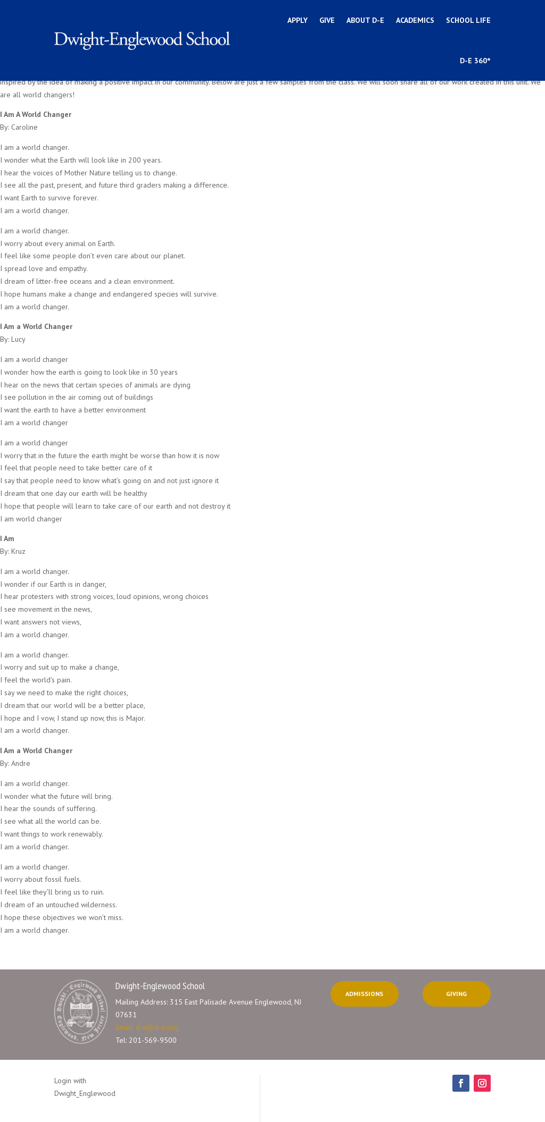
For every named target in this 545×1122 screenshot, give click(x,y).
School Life (468, 20)
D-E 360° (475, 60)
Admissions (364, 994)
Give (327, 20)
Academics (415, 20)
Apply (297, 20)
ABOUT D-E (365, 20)
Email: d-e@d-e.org (146, 1027)
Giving (456, 994)
